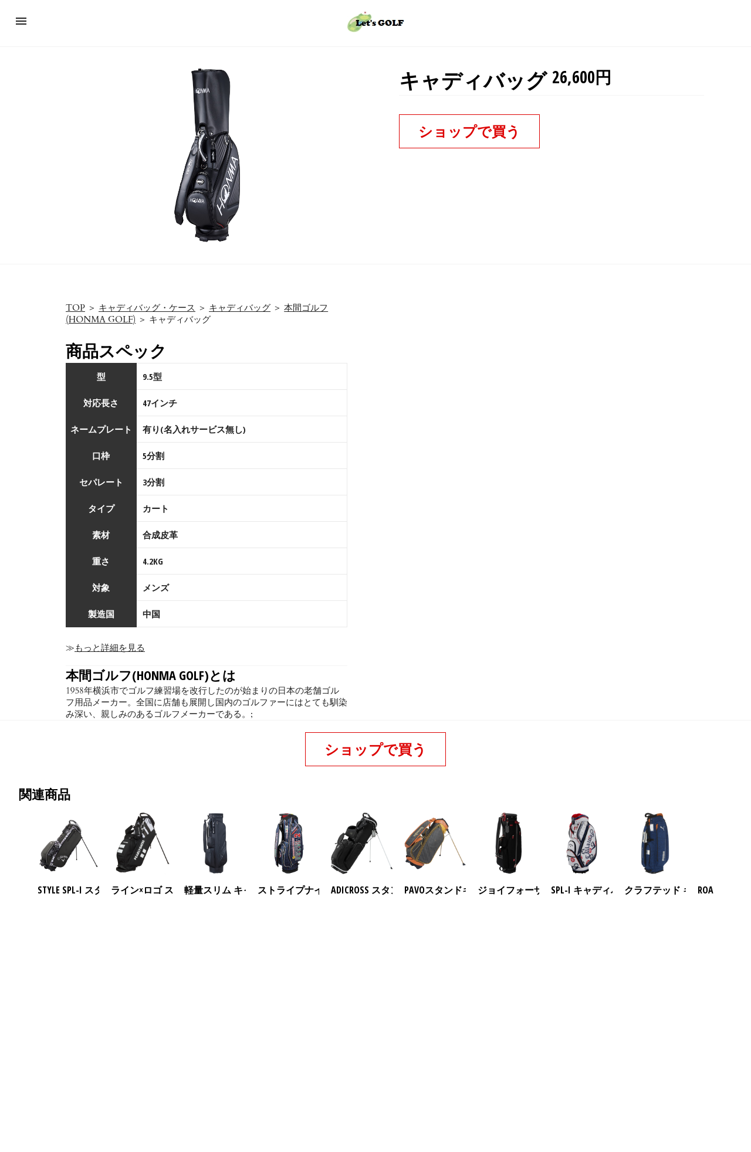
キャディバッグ (239, 308)
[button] (21, 21)
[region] (375, 997)
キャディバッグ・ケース (147, 308)
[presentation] (723, 843)
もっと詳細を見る (110, 648)
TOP (75, 308)
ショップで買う (469, 131)
